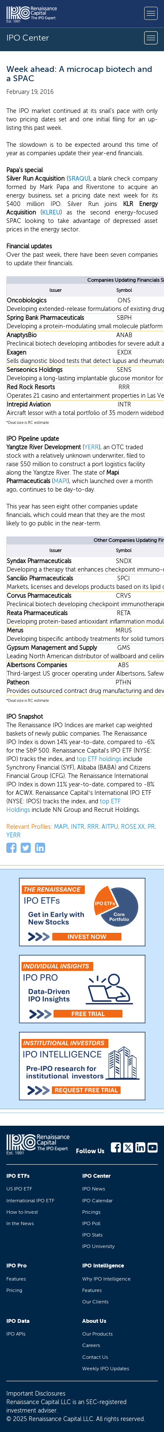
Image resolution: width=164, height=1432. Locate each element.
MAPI (60, 481)
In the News (20, 1223)
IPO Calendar (97, 1201)
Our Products (97, 1334)
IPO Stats (92, 1235)
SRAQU (78, 178)
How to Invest (22, 1212)
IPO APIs (15, 1334)
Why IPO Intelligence (106, 1279)
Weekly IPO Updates (105, 1369)
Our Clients (95, 1302)
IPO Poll (91, 1223)
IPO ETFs (18, 1176)
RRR (93, 826)
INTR (77, 826)
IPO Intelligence (103, 1265)
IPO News (93, 1189)
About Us (94, 1321)
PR (151, 826)
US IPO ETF (19, 1189)
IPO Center (96, 1176)
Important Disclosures (35, 1393)
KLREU (51, 212)
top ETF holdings (99, 759)
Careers (91, 1345)
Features (16, 1279)
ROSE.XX (133, 826)
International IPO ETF (30, 1201)
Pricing (14, 1290)
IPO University (98, 1246)
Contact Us (95, 1357)
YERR (91, 447)
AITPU (110, 826)
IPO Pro (16, 1265)
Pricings (91, 1212)
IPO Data (18, 1321)
